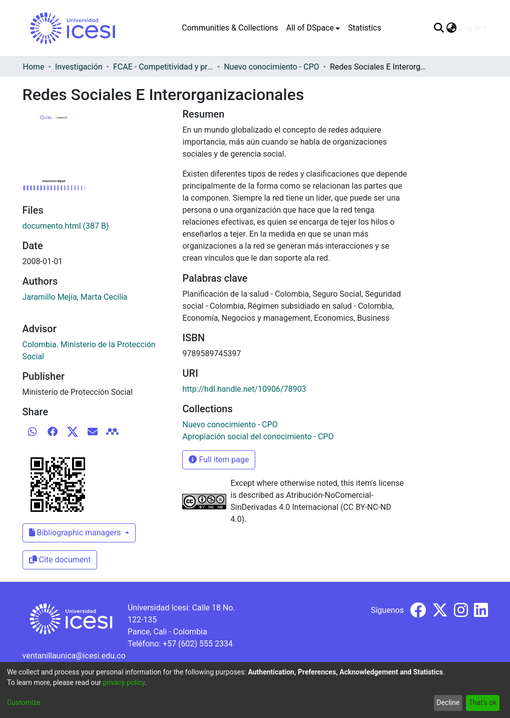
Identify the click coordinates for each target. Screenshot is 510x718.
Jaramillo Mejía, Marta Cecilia (75, 297)
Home (34, 67)
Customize (23, 702)
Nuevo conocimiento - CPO (271, 67)
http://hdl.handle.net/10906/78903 (244, 389)
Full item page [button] (219, 459)
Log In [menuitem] (470, 28)
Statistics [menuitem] (364, 28)
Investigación (79, 67)
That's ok (482, 702)
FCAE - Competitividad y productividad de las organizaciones (163, 67)
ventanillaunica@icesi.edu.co (74, 655)
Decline (447, 702)
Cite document (60, 559)
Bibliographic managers (76, 532)
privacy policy (124, 682)
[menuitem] (313, 28)
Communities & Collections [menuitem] (230, 28)
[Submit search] (439, 28)
